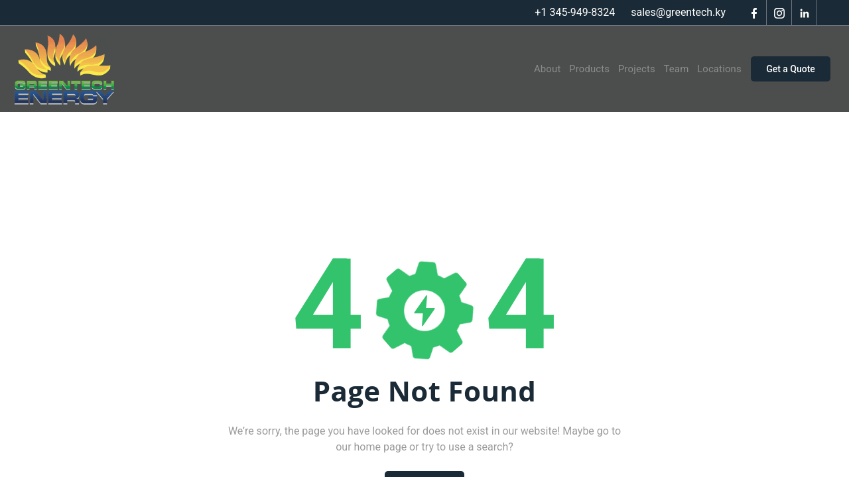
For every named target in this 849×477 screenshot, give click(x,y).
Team (670, 69)
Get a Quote (790, 69)
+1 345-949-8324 (575, 12)
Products (578, 69)
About (534, 69)
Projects (627, 69)
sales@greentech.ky (678, 12)
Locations (715, 69)
